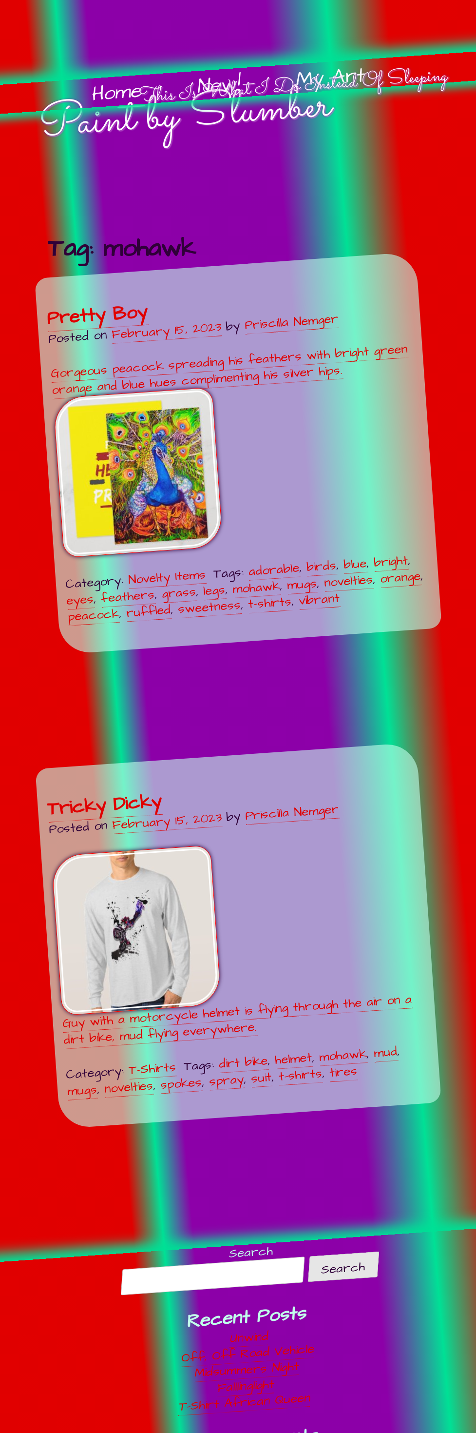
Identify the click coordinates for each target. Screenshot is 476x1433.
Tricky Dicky (104, 805)
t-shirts (270, 602)
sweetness (209, 607)
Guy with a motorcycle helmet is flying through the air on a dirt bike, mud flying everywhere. (231, 946)
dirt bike (243, 1062)
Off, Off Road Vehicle (248, 1353)
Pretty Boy (97, 314)
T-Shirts (152, 1069)
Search (251, 1252)
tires (343, 1071)
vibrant (319, 599)
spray (226, 1080)
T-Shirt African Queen (244, 1402)
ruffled (148, 611)
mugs (301, 583)
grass (178, 592)
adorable (274, 569)
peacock (93, 615)
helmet (293, 1058)
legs (214, 590)
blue (355, 564)
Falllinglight (246, 1385)
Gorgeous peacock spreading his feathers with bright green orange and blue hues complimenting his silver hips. (229, 449)
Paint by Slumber (185, 116)
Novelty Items (167, 577)
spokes (181, 1083)
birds (321, 566)
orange (400, 577)
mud (385, 1052)
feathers (127, 596)
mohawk (256, 587)
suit (261, 1077)
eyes (80, 599)
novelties (348, 580)
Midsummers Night (247, 1369)
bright (390, 561)
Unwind (249, 1337)
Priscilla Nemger (291, 322)
